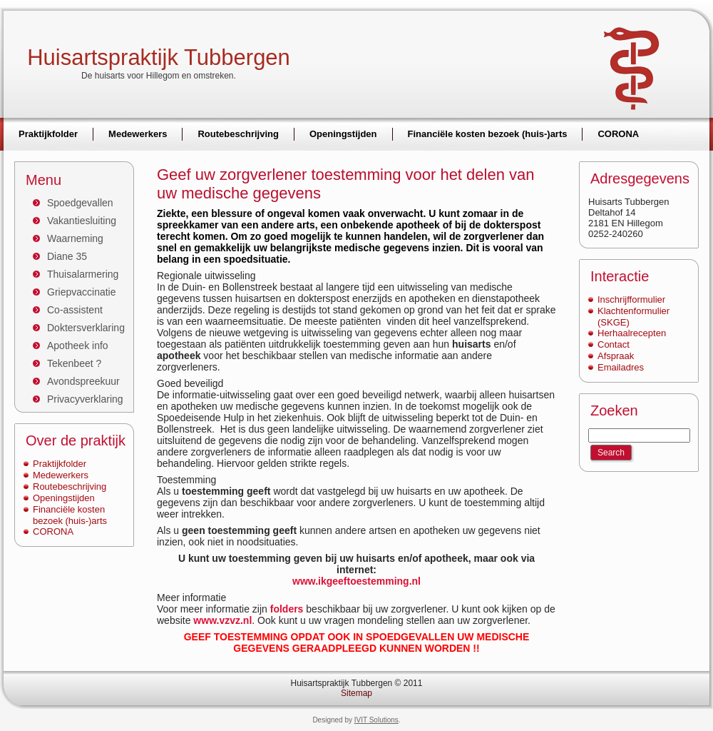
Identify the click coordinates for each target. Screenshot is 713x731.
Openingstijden (64, 498)
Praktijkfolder (59, 463)
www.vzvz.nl (222, 620)
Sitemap (356, 693)
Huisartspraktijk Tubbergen (158, 57)
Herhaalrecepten (631, 333)
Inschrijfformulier (631, 299)
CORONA (53, 531)
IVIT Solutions (376, 720)
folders (287, 609)
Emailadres (620, 367)
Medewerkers (60, 475)
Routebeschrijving (69, 486)
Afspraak (615, 356)
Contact (613, 344)
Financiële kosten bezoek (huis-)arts (70, 515)
